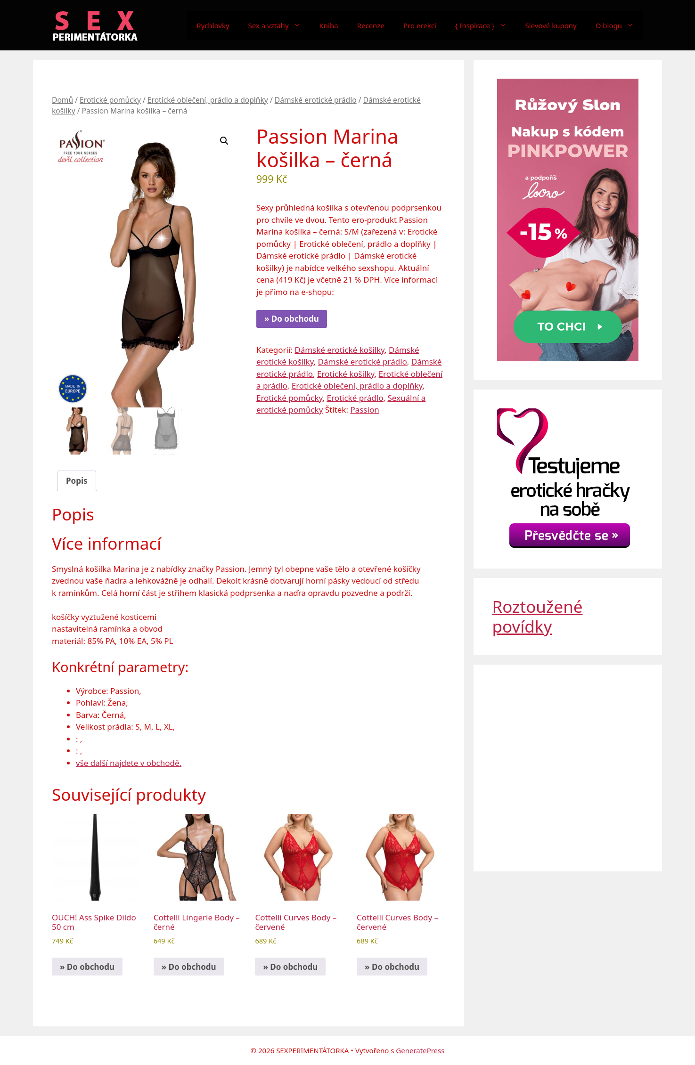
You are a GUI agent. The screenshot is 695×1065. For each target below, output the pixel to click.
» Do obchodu (291, 318)
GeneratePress (420, 1050)
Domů (62, 100)
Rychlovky (212, 25)
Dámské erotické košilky (339, 349)
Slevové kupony (551, 25)
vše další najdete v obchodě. (128, 762)
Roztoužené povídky (537, 616)
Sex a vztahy (279, 25)
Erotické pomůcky (110, 100)
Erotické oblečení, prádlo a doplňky (207, 100)
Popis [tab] (77, 480)
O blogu (619, 25)
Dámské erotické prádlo (316, 100)
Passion (364, 409)
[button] (224, 140)
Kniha (328, 25)
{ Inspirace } (485, 25)
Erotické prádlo (355, 397)
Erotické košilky (346, 373)
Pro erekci (419, 25)
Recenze (370, 25)
